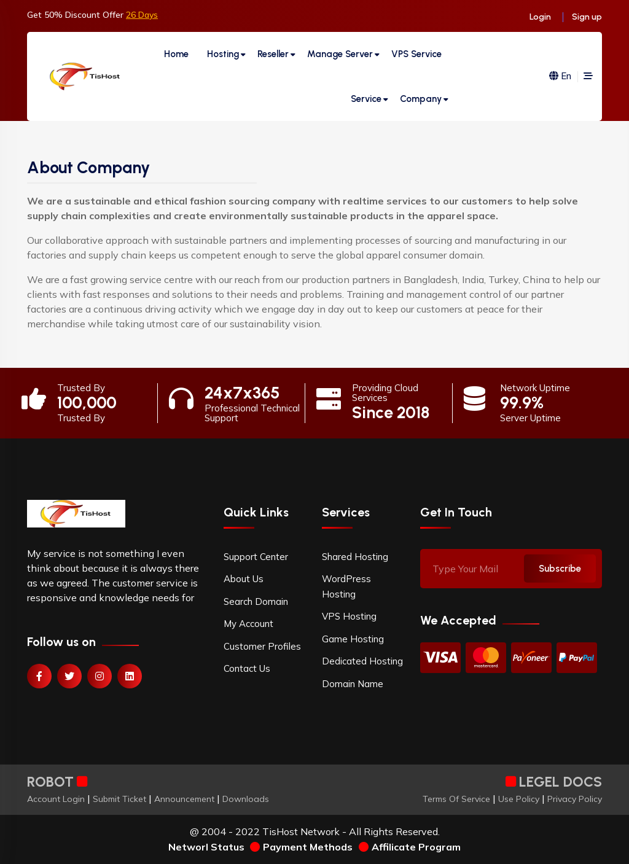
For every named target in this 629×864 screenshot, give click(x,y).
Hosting (223, 54)
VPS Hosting (349, 616)
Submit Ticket (119, 798)
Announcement (184, 798)
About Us (244, 579)
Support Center (256, 556)
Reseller (273, 54)
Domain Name (352, 684)
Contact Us (247, 668)
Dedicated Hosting (362, 661)
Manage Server (340, 54)
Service (366, 98)
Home (176, 54)
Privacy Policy (574, 798)
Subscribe (560, 568)
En (560, 76)
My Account (248, 623)
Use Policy (518, 798)
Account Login (56, 798)
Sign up (587, 17)
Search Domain (256, 601)
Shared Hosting (355, 556)
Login (540, 17)
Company (421, 98)
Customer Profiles (262, 646)
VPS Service (416, 54)
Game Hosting (353, 639)
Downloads (245, 798)
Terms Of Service (456, 798)
